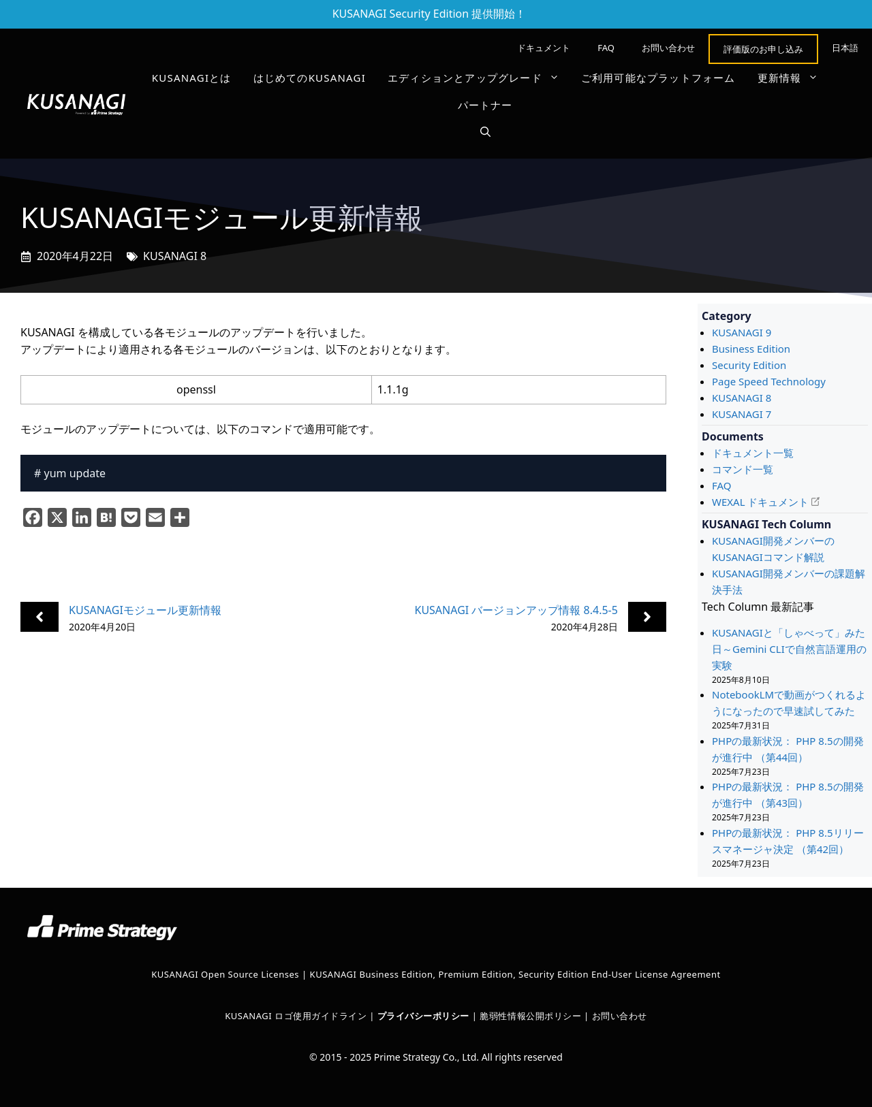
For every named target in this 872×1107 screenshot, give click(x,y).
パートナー (485, 105)
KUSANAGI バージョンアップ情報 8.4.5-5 (515, 610)
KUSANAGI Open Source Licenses (225, 974)
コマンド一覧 (742, 469)
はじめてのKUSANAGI (309, 77)
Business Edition (751, 348)
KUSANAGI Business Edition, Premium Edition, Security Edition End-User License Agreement (515, 974)
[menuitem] (845, 47)
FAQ (605, 48)
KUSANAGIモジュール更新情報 (145, 610)
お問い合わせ (668, 48)
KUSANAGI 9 (741, 332)
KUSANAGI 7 (741, 414)
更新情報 (794, 77)
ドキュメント (543, 48)
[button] (485, 132)
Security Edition (749, 365)
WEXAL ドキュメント (760, 502)
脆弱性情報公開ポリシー (530, 1016)
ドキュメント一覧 (753, 453)
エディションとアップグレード (479, 77)
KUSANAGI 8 (174, 255)
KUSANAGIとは (192, 77)
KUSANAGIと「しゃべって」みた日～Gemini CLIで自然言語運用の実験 (789, 649)
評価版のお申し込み (763, 49)
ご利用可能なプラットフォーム (658, 77)
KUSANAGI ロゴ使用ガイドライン (296, 1016)
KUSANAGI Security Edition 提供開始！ (429, 13)
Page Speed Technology (769, 381)
